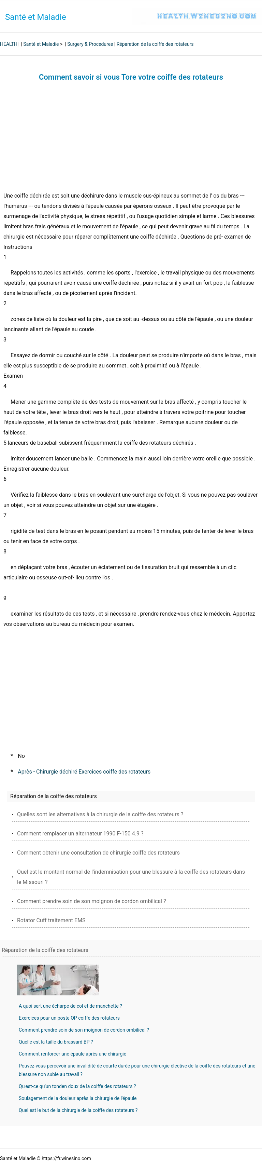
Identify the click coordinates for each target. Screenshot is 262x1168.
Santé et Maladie (35, 17)
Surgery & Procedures (90, 44)
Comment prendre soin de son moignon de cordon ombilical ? (91, 901)
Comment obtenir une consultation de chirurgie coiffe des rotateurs (98, 852)
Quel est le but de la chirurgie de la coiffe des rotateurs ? (78, 1110)
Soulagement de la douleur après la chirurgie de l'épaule (78, 1098)
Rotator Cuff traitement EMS (51, 920)
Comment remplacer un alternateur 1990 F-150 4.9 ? (80, 833)
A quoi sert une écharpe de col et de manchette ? (70, 1006)
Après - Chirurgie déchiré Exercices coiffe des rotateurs (84, 771)
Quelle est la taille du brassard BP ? (56, 1042)
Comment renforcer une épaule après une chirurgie (72, 1054)
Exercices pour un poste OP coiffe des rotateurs (69, 1018)
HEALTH (8, 44)
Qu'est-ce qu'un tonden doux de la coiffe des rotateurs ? (77, 1086)
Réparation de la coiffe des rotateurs (155, 44)
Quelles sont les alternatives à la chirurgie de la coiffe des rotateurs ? (100, 814)
